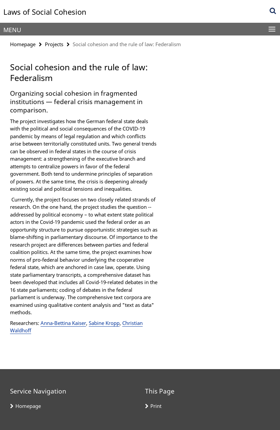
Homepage (23, 44)
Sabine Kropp (104, 323)
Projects (54, 44)
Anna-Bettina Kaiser (63, 323)
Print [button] (155, 406)
